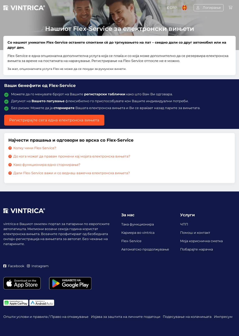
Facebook (13, 266)
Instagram (38, 266)
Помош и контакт (195, 233)
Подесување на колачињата (187, 317)
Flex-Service (131, 241)
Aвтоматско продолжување (145, 249)
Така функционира (137, 224)
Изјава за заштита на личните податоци (125, 317)
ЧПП (184, 224)
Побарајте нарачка (196, 249)
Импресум (223, 317)
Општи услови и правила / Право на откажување (46, 317)
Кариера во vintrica (137, 233)
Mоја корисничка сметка (201, 241)
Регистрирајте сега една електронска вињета (54, 120)
